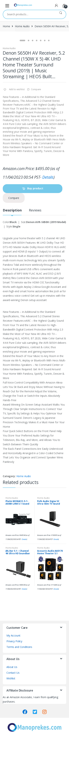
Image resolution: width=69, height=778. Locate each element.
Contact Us (13, 711)
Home (6, 26)
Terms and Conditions (19, 685)
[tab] (12, 250)
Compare (36, 127)
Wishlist (10, 716)
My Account (13, 674)
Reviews (35, 249)
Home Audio (22, 26)
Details (48, 215)
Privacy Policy (14, 679)
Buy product (35, 226)
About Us (11, 705)
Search (60, 14)
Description (12, 249)
